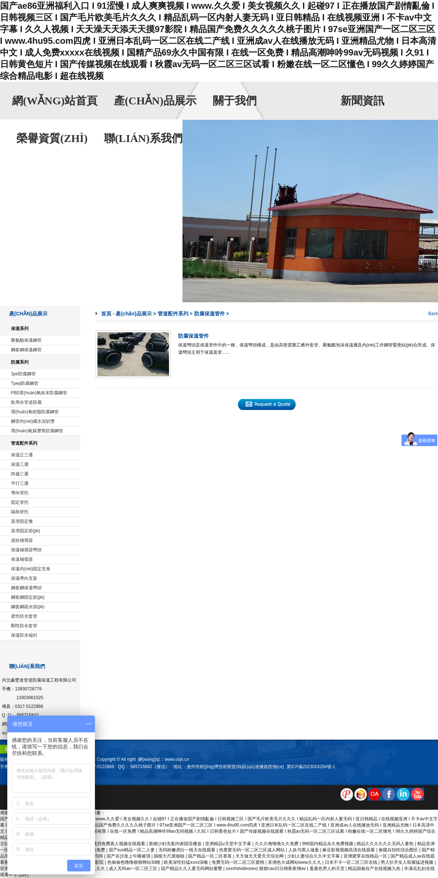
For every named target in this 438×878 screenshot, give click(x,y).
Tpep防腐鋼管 (24, 383)
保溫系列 (19, 328)
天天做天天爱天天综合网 (260, 856)
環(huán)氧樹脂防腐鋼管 (35, 411)
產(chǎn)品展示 (155, 101)
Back (433, 313)
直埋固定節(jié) (25, 530)
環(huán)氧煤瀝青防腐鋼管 (37, 430)
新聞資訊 (362, 101)
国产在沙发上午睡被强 (129, 856)
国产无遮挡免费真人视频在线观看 (113, 843)
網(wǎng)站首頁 (54, 101)
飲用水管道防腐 (26, 402)
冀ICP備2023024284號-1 (311, 766)
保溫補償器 (22, 559)
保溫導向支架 (24, 578)
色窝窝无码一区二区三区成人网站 (252, 849)
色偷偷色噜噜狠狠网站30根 (134, 862)
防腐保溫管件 (209, 314)
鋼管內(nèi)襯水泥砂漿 (33, 421)
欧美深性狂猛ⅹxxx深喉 (186, 862)
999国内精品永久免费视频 (328, 843)
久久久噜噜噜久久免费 (277, 843)
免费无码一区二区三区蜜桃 (238, 862)
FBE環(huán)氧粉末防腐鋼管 (39, 392)
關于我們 (235, 101)
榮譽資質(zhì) (52, 138)
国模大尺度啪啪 (169, 856)
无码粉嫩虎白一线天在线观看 (187, 849)
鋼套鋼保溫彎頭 (26, 587)
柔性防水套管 (24, 616)
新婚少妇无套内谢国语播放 (176, 843)
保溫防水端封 (24, 635)
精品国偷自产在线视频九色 (375, 868)
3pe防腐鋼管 (23, 373)
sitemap (126, 813)
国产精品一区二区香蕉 (210, 856)
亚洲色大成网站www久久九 (295, 862)
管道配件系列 (24, 443)
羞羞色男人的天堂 (328, 868)
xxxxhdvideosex (241, 868)
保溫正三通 (22, 454)
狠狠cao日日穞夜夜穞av (283, 868)
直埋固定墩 (22, 521)
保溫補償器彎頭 (26, 549)
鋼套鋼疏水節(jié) (28, 606)
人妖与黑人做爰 (304, 849)
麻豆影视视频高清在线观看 (349, 849)
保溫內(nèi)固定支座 (30, 568)
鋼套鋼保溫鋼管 (26, 349)
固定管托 (19, 502)
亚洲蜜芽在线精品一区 (365, 856)
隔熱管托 (19, 511)
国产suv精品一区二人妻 (132, 849)
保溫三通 (19, 464)
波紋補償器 (22, 540)
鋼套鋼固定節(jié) (28, 597)
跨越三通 (19, 473)
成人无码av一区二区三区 (133, 868)
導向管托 (19, 492)
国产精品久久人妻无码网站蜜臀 (192, 868)
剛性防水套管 (24, 625)
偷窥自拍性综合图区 (399, 849)
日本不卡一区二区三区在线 (352, 862)
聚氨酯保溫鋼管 (26, 340)
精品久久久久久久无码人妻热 (386, 843)
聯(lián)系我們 (143, 138)
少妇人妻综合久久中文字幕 (314, 856)
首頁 (106, 314)
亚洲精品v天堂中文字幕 (228, 843)
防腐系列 (19, 362)
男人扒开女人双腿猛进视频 (407, 862)
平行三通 (19, 483)
